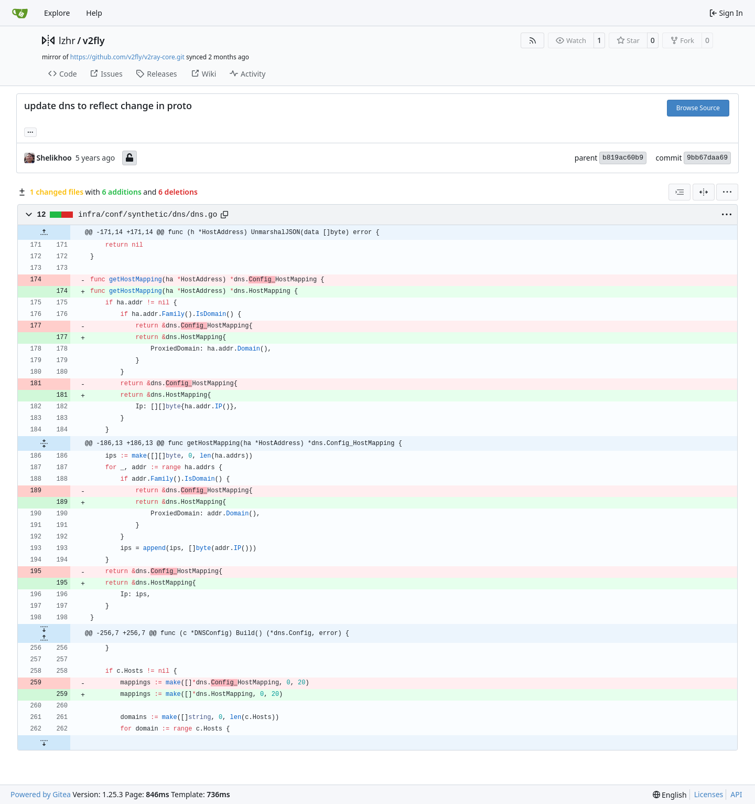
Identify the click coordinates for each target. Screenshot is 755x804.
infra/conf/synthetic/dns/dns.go (147, 214)
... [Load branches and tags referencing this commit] (30, 131)
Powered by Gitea (40, 794)
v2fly (94, 40)
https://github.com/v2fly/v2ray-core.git (127, 56)
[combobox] (679, 192)
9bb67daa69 (707, 158)
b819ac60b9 (622, 158)
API (736, 794)
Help (94, 13)
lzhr (67, 40)
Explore (57, 13)
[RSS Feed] (533, 40)
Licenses (709, 794)
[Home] (20, 13)
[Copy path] (224, 214)
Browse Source (698, 107)
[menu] (727, 192)
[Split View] (704, 192)
